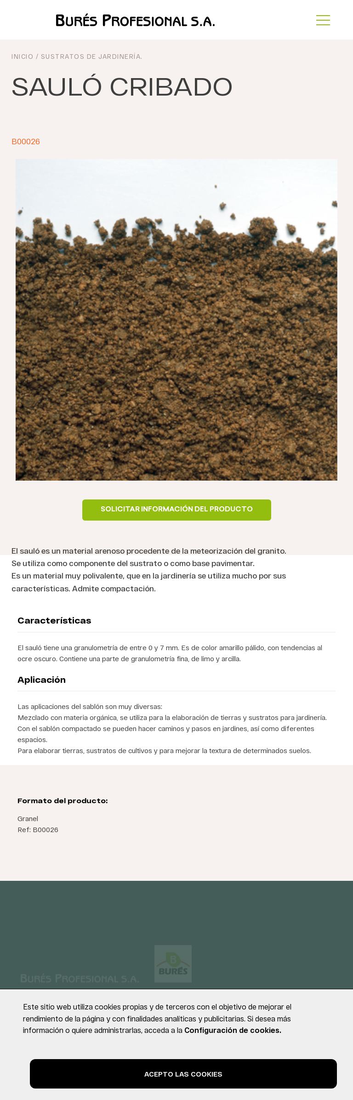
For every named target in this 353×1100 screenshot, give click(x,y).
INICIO (22, 56)
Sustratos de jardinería (91, 56)
